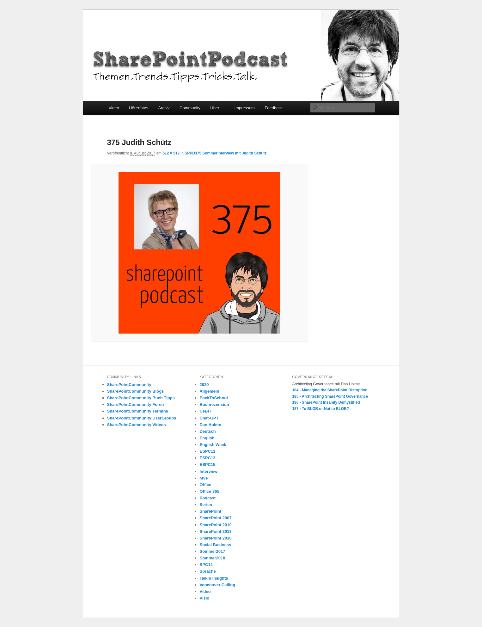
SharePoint (210, 511)
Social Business (215, 544)
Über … (217, 108)
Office (205, 484)
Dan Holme (210, 424)
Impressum (245, 108)
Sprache (207, 571)
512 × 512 (171, 153)
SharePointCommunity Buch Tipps (141, 397)
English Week (212, 444)
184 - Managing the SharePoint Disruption (329, 390)
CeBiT (205, 411)
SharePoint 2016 (215, 538)
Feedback (274, 108)
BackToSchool (213, 397)
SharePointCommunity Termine (137, 411)
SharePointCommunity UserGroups (141, 418)
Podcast (207, 498)
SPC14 (205, 564)
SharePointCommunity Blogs (135, 391)
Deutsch (207, 431)
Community (190, 108)
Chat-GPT (208, 418)
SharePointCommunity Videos (136, 424)
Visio (204, 598)
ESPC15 (207, 464)
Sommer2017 (212, 551)
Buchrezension (214, 404)
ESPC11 (207, 451)
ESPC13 (207, 457)
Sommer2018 (212, 558)
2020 (204, 384)
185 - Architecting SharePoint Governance (330, 396)
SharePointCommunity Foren (135, 404)
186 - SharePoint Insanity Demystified (326, 402)
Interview (208, 471)
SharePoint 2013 (215, 531)
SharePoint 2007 (215, 517)
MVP (203, 478)
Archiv (163, 108)
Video (114, 108)
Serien (205, 504)
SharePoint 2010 (215, 524)
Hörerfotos (138, 108)
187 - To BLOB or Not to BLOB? (320, 409)
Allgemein (209, 391)
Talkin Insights (213, 578)
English (206, 438)
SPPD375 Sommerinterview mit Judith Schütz (225, 153)
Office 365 (209, 491)
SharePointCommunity (129, 384)
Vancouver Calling (217, 584)
